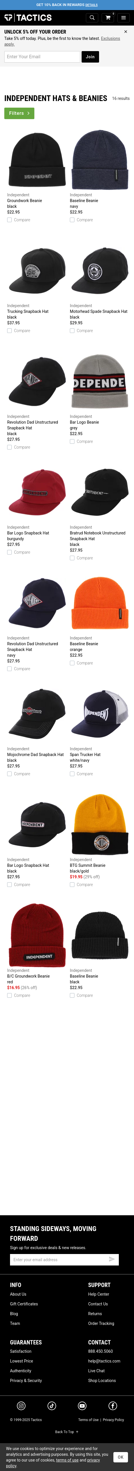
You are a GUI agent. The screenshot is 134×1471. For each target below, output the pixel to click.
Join (90, 57)
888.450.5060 (100, 1351)
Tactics (28, 18)
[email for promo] (42, 57)
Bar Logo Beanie (100, 390)
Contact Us (98, 1304)
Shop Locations (102, 1380)
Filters (20, 113)
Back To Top (67, 1432)
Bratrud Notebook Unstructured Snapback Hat (100, 503)
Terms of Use (88, 1420)
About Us (18, 1294)
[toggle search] (92, 18)
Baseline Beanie (100, 168)
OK (121, 1457)
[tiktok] (52, 1407)
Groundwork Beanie (37, 168)
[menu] (123, 18)
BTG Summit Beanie (100, 833)
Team (15, 1323)
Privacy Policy (113, 1420)
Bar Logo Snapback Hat (37, 501)
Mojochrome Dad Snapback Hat (37, 722)
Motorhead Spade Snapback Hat (100, 279)
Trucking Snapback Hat (37, 279)
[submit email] (112, 1258)
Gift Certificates (24, 1304)
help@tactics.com (104, 1361)
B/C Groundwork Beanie (37, 944)
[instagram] (21, 1407)
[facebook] (113, 1407)
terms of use (67, 1460)
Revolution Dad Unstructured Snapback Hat (37, 393)
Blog (14, 1313)
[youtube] (82, 1407)
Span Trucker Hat (100, 722)
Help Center (98, 1294)
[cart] (108, 18)
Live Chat (96, 1371)
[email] (64, 1259)
